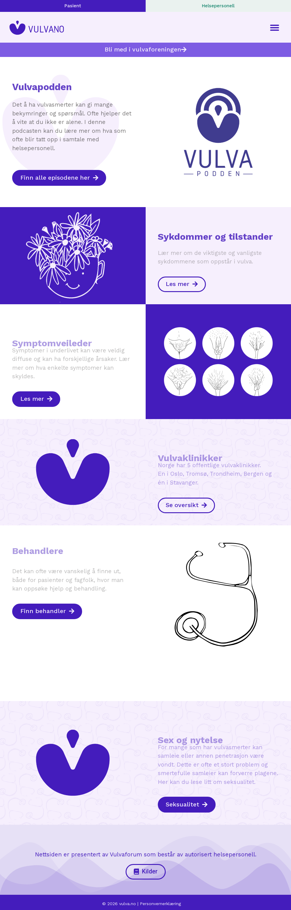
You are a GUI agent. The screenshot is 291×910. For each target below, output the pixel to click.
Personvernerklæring (160, 901)
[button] (274, 27)
